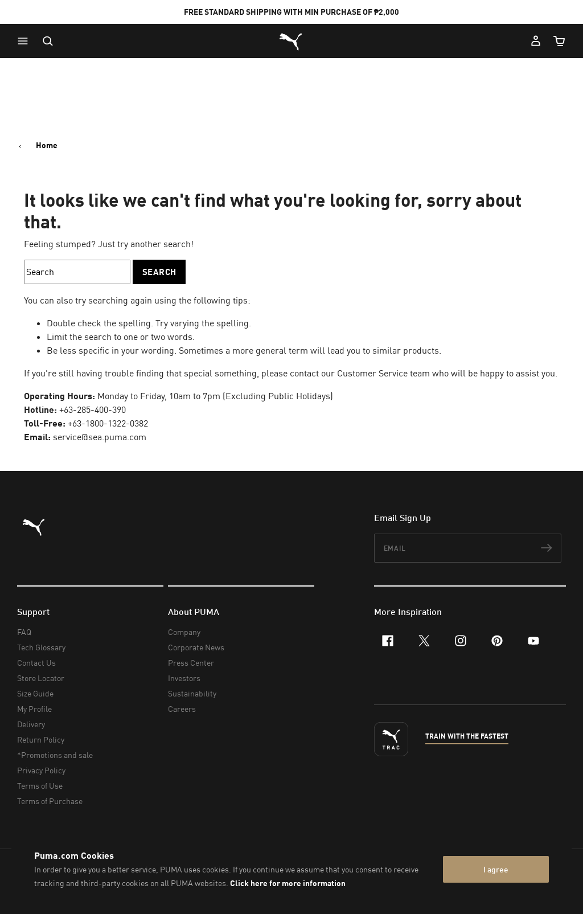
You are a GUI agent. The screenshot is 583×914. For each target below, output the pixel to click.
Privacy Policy (41, 770)
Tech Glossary (41, 647)
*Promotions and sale (55, 755)
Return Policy (40, 739)
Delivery (31, 724)
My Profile (34, 709)
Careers (182, 709)
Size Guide (35, 693)
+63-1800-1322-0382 (108, 423)
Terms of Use (40, 785)
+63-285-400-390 (92, 409)
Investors (184, 678)
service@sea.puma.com (99, 436)
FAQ (24, 632)
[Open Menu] (25, 41)
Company (184, 632)
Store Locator (40, 678)
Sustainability (192, 693)
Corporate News (196, 647)
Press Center (191, 662)
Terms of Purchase (50, 801)
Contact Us (36, 662)
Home (47, 145)
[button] (25, 41)
